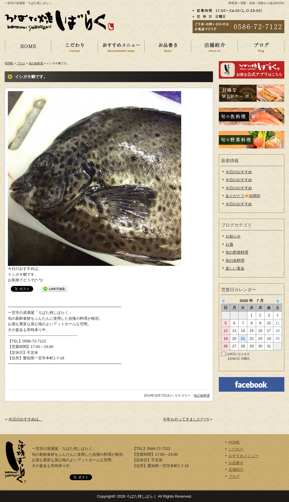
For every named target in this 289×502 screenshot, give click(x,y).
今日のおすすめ (238, 172)
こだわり (79, 46)
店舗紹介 (219, 46)
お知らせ (233, 236)
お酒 (229, 244)
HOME (33, 46)
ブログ (21, 63)
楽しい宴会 (234, 268)
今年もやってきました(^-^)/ (186, 419)
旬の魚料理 (36, 63)
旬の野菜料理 (236, 252)
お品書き (172, 46)
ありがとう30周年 (242, 196)
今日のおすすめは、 (25, 419)
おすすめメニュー (126, 46)
